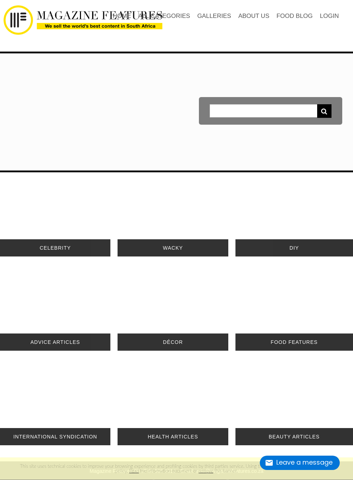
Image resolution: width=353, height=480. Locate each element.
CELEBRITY (55, 248)
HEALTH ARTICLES (173, 437)
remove (206, 471)
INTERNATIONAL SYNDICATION (55, 437)
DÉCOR (173, 342)
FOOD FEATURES (294, 342)
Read (134, 471)
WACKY (173, 248)
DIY (294, 248)
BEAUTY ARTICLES (294, 437)
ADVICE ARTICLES (55, 342)
